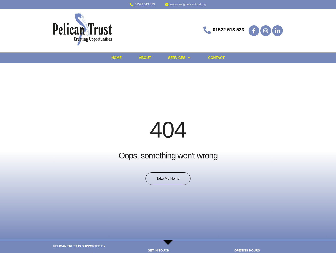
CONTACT (216, 58)
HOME (116, 58)
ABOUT (145, 58)
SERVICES (179, 58)
